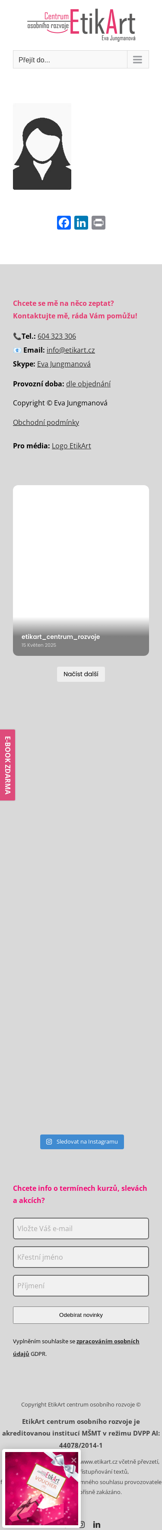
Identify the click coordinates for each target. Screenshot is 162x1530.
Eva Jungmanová (64, 364)
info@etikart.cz (71, 350)
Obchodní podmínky (46, 422)
